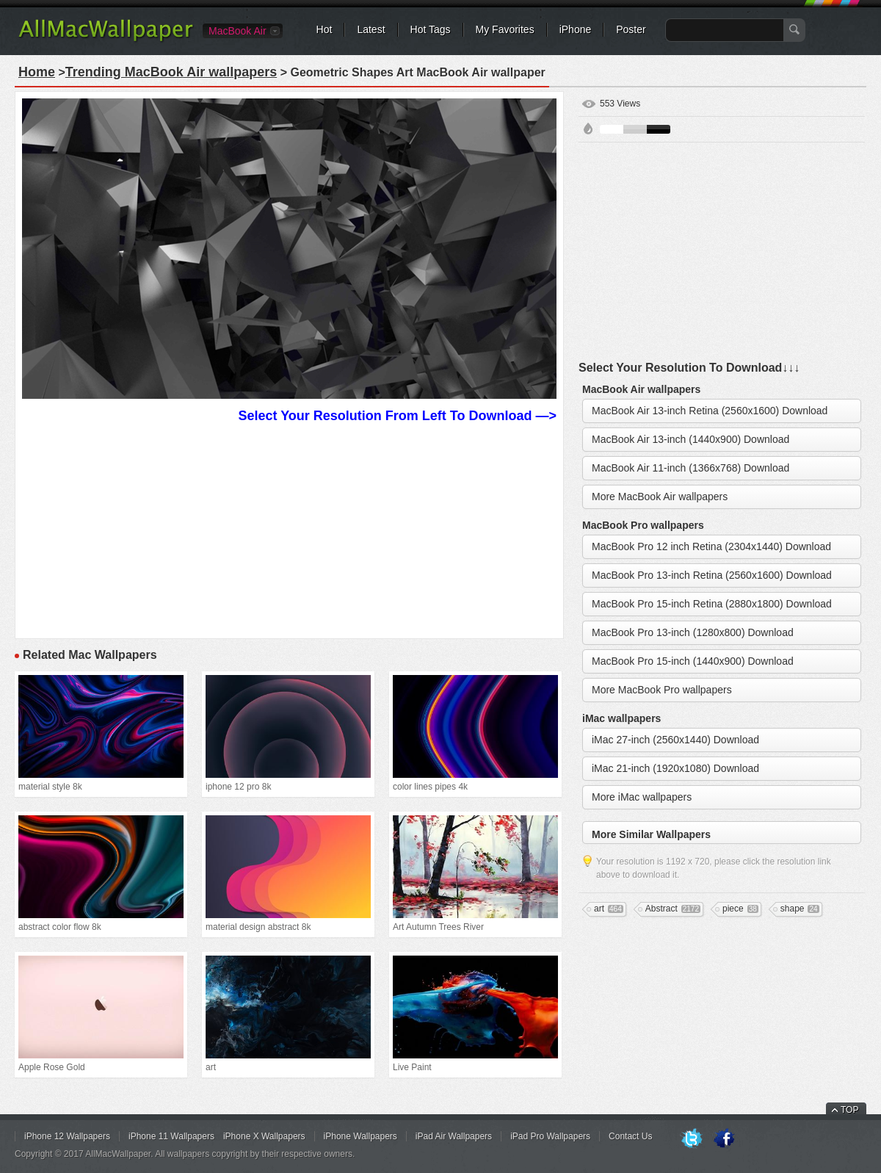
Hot (324, 29)
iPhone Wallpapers (360, 1136)
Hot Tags (430, 29)
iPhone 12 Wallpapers (67, 1136)
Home (36, 72)
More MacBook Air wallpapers (660, 496)
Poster (630, 29)
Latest (371, 29)
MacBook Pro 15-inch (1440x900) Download (693, 661)
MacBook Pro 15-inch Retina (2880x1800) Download (712, 604)
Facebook (724, 1139)
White (611, 129)
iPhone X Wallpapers (264, 1136)
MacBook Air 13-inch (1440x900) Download (690, 439)
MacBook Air (238, 31)
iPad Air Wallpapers (454, 1136)
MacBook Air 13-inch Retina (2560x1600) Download (709, 410)
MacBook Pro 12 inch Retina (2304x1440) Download (711, 546)
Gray (635, 129)
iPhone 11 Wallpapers (171, 1136)
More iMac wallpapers (642, 797)
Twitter (691, 1139)
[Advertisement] (289, 529)
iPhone (575, 29)
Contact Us (630, 1136)
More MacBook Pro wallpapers (662, 690)
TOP (849, 1110)
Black (658, 129)
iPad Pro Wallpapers (550, 1136)
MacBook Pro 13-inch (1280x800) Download (693, 632)
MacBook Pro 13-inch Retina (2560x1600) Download (712, 575)
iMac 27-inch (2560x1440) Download (675, 740)
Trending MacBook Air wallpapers (171, 72)
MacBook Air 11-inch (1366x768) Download (690, 468)
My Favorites (505, 29)
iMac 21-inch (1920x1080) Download (675, 768)
